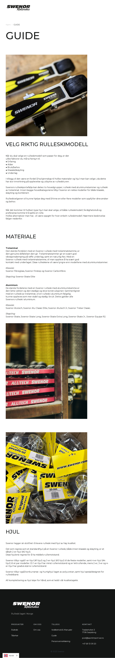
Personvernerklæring (60, 641)
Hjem (8, 25)
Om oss (36, 630)
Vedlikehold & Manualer (61, 630)
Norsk (9, 655)
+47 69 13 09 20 (89, 644)
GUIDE (17, 25)
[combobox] (11, 655)
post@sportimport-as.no (93, 638)
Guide (54, 635)
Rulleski (14, 630)
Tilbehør (14, 635)
